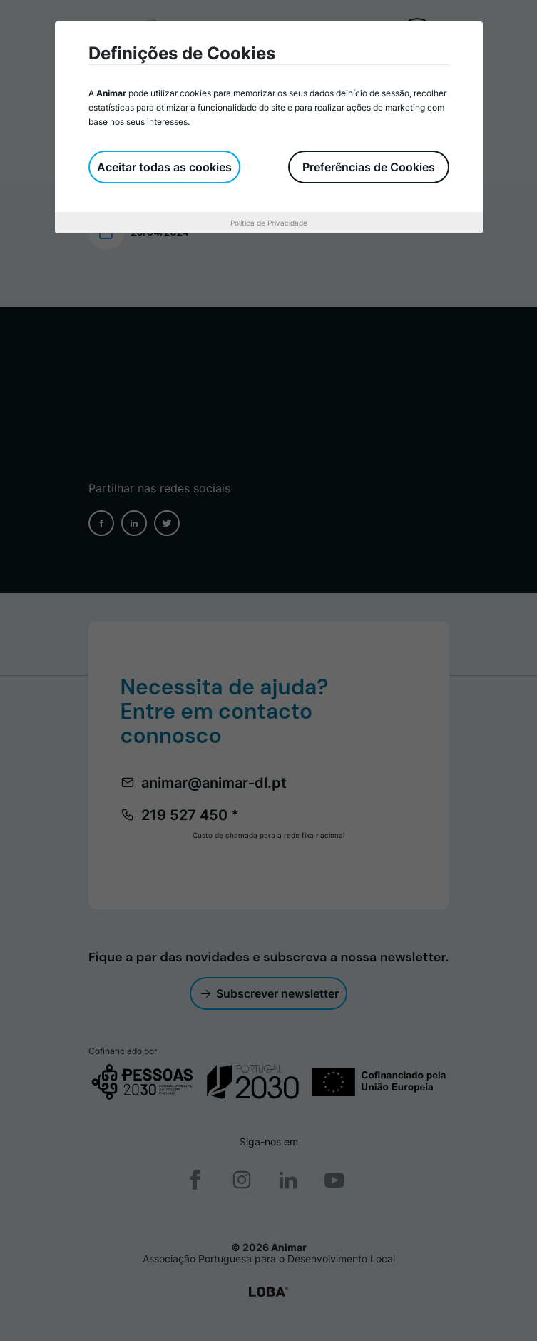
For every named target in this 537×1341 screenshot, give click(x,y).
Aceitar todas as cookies (164, 167)
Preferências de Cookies (368, 167)
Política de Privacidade (268, 222)
